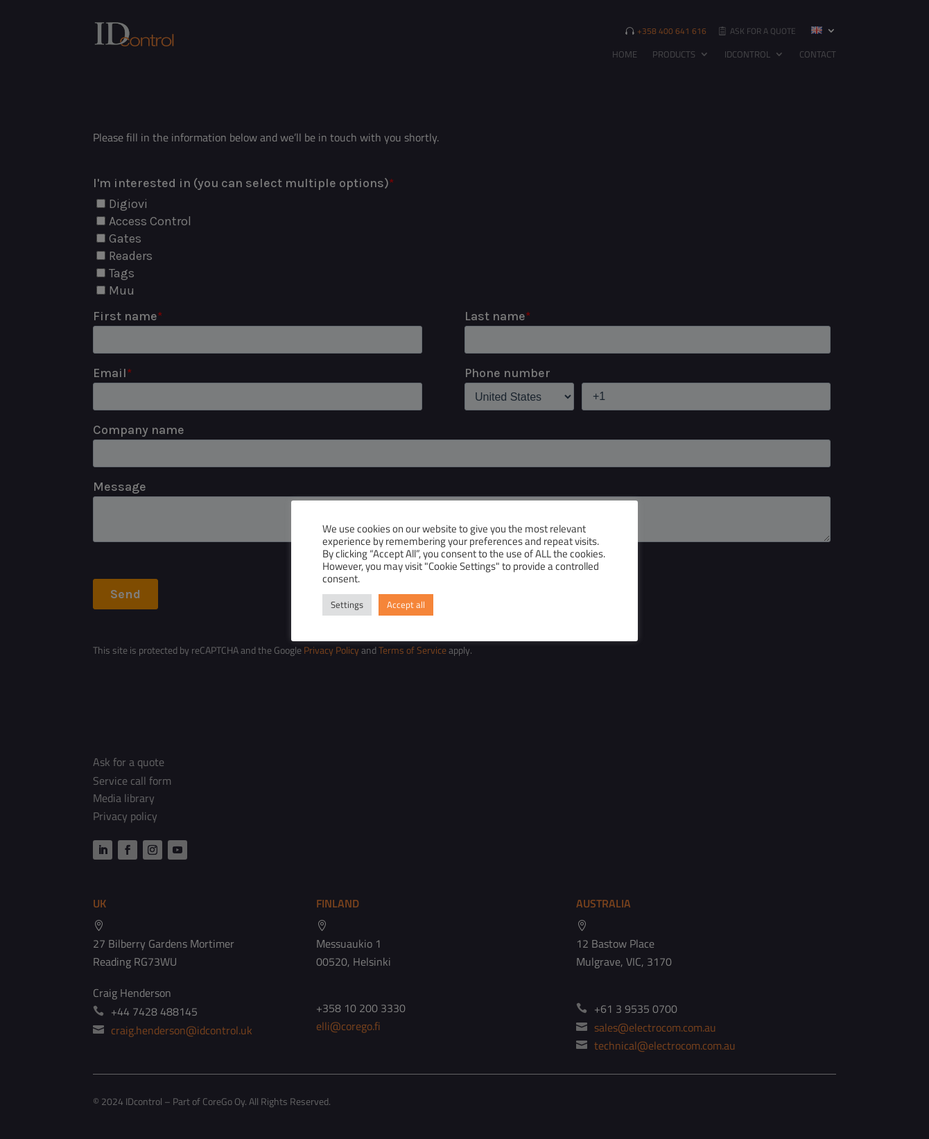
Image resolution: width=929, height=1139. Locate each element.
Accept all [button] (406, 604)
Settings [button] (347, 604)
